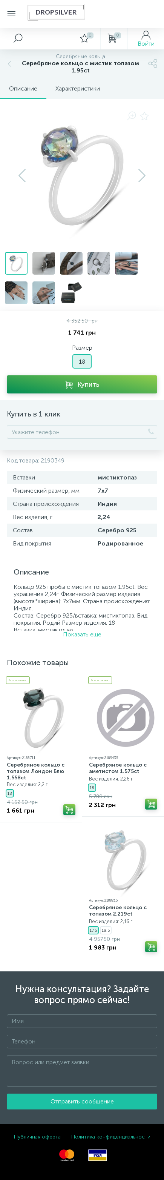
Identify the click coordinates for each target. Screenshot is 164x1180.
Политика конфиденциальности (110, 1137)
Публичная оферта (37, 1137)
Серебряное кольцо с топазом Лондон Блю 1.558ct (35, 771)
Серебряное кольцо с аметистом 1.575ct (118, 768)
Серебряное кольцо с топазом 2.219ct (118, 910)
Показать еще (82, 634)
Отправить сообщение (82, 1101)
